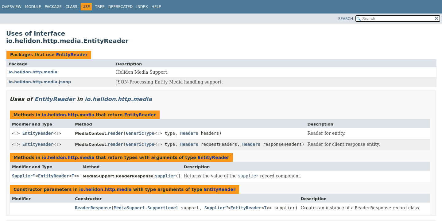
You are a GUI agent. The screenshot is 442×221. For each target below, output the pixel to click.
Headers (189, 133)
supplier (165, 175)
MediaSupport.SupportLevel (146, 207)
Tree (100, 7)
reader (115, 133)
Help (156, 7)
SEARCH (345, 19)
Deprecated (120, 7)
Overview (11, 7)
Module (33, 7)
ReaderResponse (93, 207)
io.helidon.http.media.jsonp (40, 81)
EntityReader (71, 54)
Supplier (22, 175)
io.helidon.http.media (33, 72)
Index (142, 7)
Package (53, 7)
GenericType (140, 133)
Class (71, 7)
